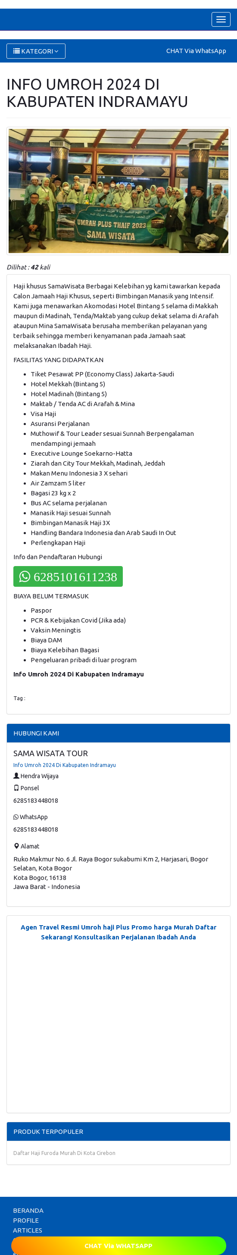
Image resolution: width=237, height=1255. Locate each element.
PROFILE (26, 1220)
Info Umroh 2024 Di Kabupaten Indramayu (64, 765)
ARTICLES (27, 1230)
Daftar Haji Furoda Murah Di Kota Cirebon (64, 1153)
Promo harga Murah (162, 927)
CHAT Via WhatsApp (196, 50)
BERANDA (28, 1210)
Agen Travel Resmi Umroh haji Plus (75, 927)
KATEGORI (36, 51)
